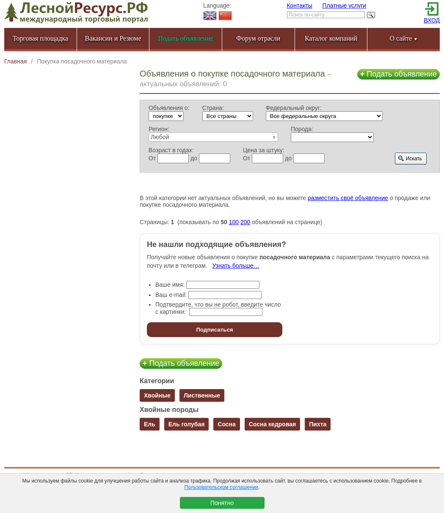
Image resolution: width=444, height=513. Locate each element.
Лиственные (202, 395)
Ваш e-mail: (171, 294)
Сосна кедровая (272, 424)
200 (245, 222)
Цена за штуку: (263, 150)
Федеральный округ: (294, 107)
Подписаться (214, 329)
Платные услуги (345, 5)
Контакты (299, 5)
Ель (149, 424)
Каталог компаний (331, 38)
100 (234, 222)
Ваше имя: (170, 284)
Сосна (227, 424)
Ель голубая (186, 424)
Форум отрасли (258, 38)
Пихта (317, 424)
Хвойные (157, 395)
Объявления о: (169, 107)
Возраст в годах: (171, 150)
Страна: (213, 107)
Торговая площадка (40, 38)
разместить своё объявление (348, 198)
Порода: (302, 129)
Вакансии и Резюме (113, 38)
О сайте (403, 38)
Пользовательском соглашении (221, 487)
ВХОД (432, 20)
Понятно (222, 502)
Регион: (159, 129)
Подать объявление (398, 74)
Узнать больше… (235, 265)
